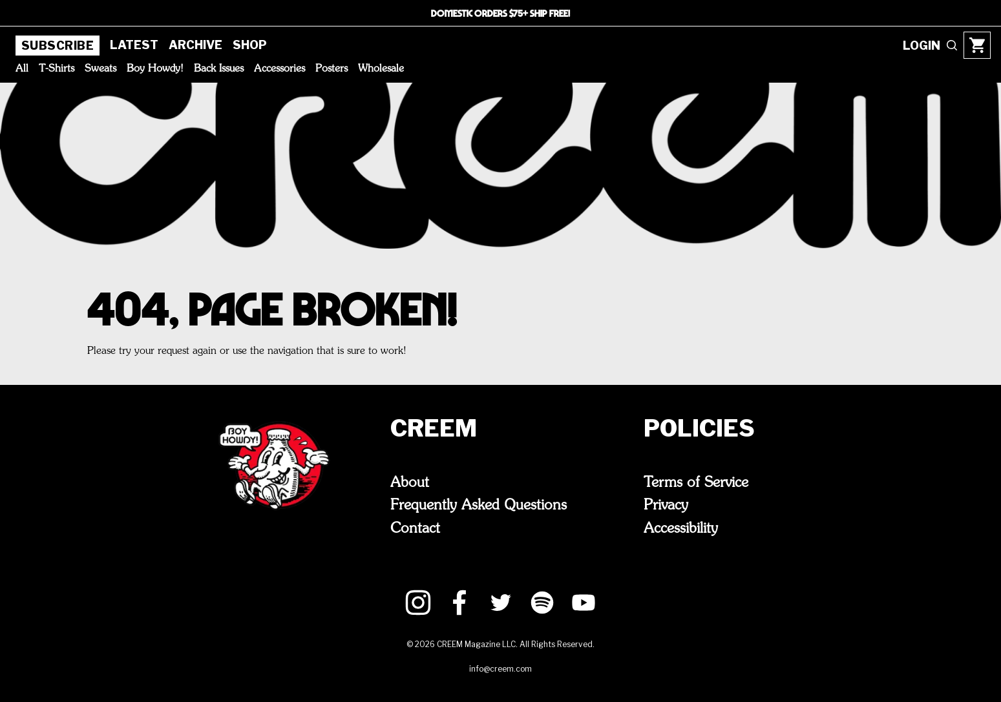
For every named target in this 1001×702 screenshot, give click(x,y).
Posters (331, 69)
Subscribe (57, 45)
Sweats (100, 69)
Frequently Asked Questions (478, 506)
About (409, 483)
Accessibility (681, 529)
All (22, 69)
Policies (699, 428)
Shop (250, 45)
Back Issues (219, 69)
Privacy (666, 506)
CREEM (433, 428)
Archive (195, 45)
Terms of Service (696, 483)
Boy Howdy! (155, 69)
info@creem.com (500, 669)
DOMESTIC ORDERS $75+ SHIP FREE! (501, 12)
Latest (134, 45)
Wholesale (381, 69)
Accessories (279, 69)
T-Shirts (56, 69)
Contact (415, 529)
